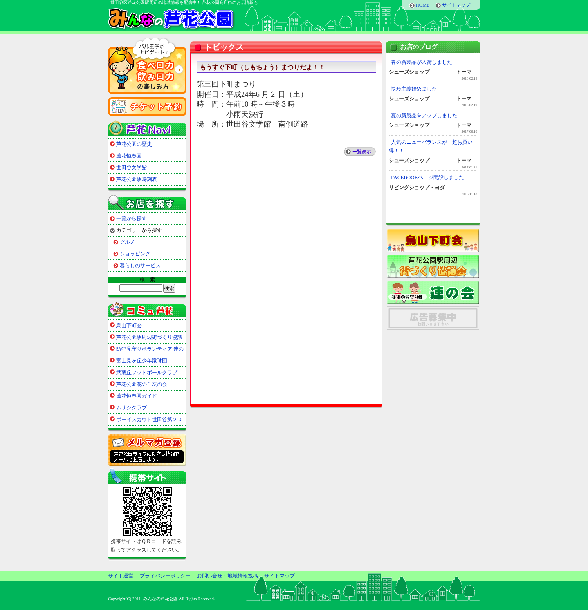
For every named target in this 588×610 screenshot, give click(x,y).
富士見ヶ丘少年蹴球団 (141, 361)
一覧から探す (131, 218)
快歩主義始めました (414, 89)
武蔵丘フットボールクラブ (146, 372)
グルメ (127, 242)
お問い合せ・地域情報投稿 (227, 576)
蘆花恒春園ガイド (136, 396)
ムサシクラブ (131, 408)
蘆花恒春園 (129, 156)
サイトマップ (456, 5)
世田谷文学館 (131, 167)
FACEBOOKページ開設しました (427, 177)
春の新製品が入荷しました (421, 62)
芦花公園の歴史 (134, 144)
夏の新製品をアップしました (424, 115)
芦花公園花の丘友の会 (141, 384)
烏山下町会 (129, 325)
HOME (422, 5)
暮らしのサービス (140, 265)
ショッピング (135, 254)
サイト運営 (120, 576)
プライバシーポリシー (165, 576)
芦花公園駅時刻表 (136, 179)
